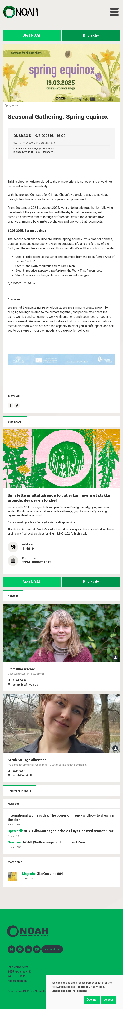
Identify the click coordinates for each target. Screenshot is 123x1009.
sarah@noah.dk (22, 775)
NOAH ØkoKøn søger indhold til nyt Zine (46, 842)
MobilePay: (28, 544)
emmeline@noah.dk (25, 684)
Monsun (39, 991)
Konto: (35, 558)
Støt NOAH (32, 35)
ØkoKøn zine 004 (42, 874)
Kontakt (13, 596)
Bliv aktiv (91, 35)
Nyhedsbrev (52, 949)
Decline (91, 999)
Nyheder (13, 803)
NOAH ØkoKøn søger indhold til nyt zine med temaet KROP (61, 831)
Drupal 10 (22, 991)
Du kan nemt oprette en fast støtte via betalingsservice (41, 522)
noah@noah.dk (17, 980)
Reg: (24, 558)
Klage (45, 991)
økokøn (15, 396)
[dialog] (84, 992)
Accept (108, 999)
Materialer (15, 862)
